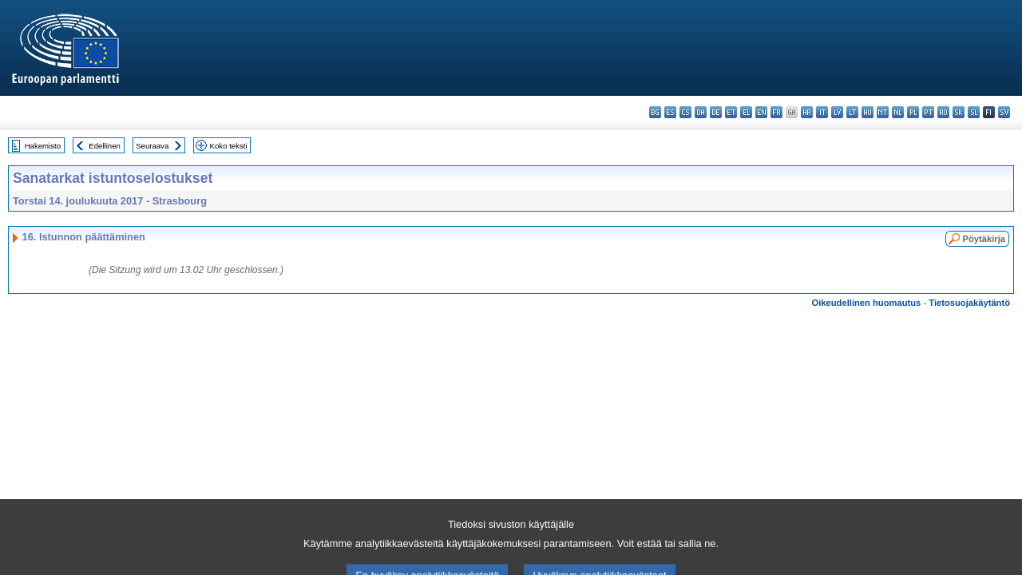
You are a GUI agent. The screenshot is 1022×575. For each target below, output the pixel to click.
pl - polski (913, 112)
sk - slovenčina (959, 112)
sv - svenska (1004, 112)
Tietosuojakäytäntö (969, 302)
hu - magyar (867, 112)
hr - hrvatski (807, 112)
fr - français (776, 112)
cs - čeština (685, 112)
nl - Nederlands (898, 112)
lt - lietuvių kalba (852, 112)
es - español (670, 112)
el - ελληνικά (746, 112)
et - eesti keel (731, 112)
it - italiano (822, 112)
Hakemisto (43, 145)
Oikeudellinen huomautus (866, 302)
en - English (761, 112)
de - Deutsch (716, 112)
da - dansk (701, 112)
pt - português (928, 112)
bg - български (655, 112)
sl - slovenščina (974, 112)
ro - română (943, 112)
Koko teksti (229, 145)
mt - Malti (883, 112)
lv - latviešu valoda (837, 112)
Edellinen (104, 145)
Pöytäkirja (984, 239)
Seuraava (152, 145)
